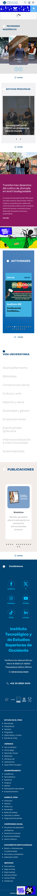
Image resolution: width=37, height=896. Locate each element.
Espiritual (8, 779)
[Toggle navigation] (32, 2)
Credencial (8, 881)
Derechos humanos (12, 833)
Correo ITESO (9, 878)
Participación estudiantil (14, 788)
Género (7, 785)
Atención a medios (12, 815)
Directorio (8, 800)
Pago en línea (9, 869)
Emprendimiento (14, 419)
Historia (7, 803)
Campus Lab (9, 759)
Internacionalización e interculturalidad (17, 441)
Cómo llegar (9, 750)
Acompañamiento (15, 367)
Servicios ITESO (10, 875)
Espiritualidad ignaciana (12, 429)
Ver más (6, 218)
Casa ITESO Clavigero (12, 764)
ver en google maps (18, 672)
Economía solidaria (12, 836)
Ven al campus (10, 747)
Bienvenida (8, 723)
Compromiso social (16, 385)
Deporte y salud (13, 402)
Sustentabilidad (13, 451)
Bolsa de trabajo (10, 812)
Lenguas (7, 782)
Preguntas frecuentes (13, 818)
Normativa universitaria (13, 854)
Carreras (7, 729)
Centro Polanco (10, 839)
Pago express (9, 872)
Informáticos (9, 866)
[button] (16, 139)
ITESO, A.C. (8, 806)
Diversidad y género (16, 410)
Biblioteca (10, 376)
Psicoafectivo (9, 777)
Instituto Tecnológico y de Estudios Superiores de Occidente (18, 639)
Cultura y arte (12, 393)
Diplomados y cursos (13, 735)
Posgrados (8, 732)
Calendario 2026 (11, 857)
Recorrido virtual (11, 753)
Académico (9, 774)
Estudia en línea (10, 738)
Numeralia (8, 809)
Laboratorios (9, 762)
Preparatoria (9, 726)
